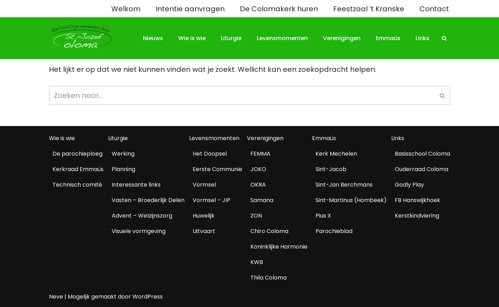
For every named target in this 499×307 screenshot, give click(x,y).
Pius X (323, 216)
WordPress (147, 297)
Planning (123, 169)
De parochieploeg (77, 154)
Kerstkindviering (417, 216)
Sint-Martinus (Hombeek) (351, 200)
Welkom (126, 9)
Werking (123, 154)
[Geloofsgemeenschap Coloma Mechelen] (80, 37)
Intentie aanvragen (190, 9)
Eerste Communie (217, 169)
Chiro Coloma (269, 231)
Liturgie (231, 38)
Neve (56, 297)
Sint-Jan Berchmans (344, 185)
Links (422, 38)
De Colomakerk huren (279, 9)
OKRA (258, 185)
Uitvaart (204, 231)
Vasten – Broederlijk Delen (148, 200)
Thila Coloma (268, 278)
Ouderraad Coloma (421, 169)
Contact (434, 9)
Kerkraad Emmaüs (78, 169)
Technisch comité (77, 185)
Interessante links (136, 185)
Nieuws (153, 38)
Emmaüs (388, 38)
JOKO (258, 169)
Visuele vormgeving (139, 231)
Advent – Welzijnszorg (142, 216)
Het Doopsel (210, 154)
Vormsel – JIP (211, 200)
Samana (261, 200)
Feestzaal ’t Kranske (368, 9)
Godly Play (409, 185)
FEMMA (260, 154)
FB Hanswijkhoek (417, 200)
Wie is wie (192, 38)
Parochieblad (334, 231)
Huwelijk (203, 216)
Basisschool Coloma (422, 154)
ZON (256, 216)
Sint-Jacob (331, 169)
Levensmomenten (282, 38)
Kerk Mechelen (336, 154)
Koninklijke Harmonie (278, 247)
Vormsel (204, 185)
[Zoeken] (444, 38)
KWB (256, 262)
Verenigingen (342, 38)
